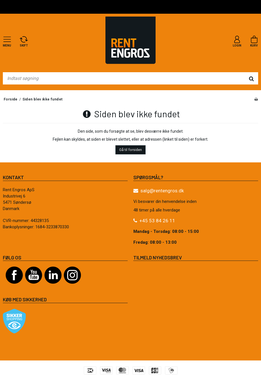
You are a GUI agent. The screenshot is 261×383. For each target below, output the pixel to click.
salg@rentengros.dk (162, 190)
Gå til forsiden (130, 150)
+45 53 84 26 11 (157, 220)
